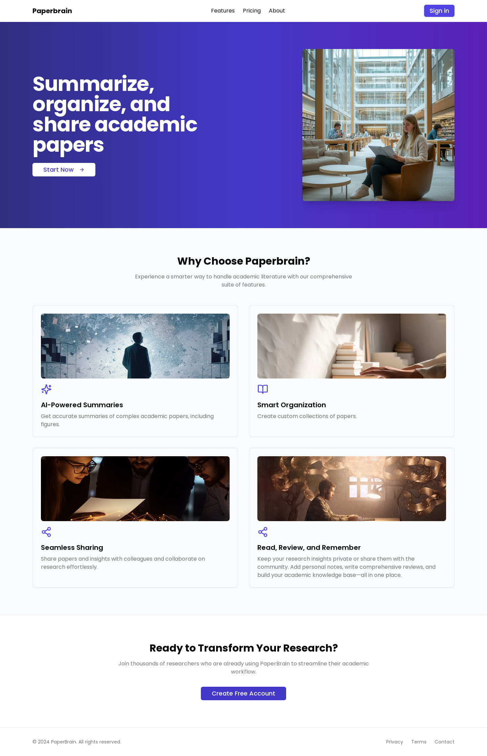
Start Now (64, 169)
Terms (418, 741)
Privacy (394, 741)
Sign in (439, 10)
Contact (445, 741)
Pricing (252, 11)
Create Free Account (243, 693)
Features (223, 11)
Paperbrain (52, 11)
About (277, 11)
